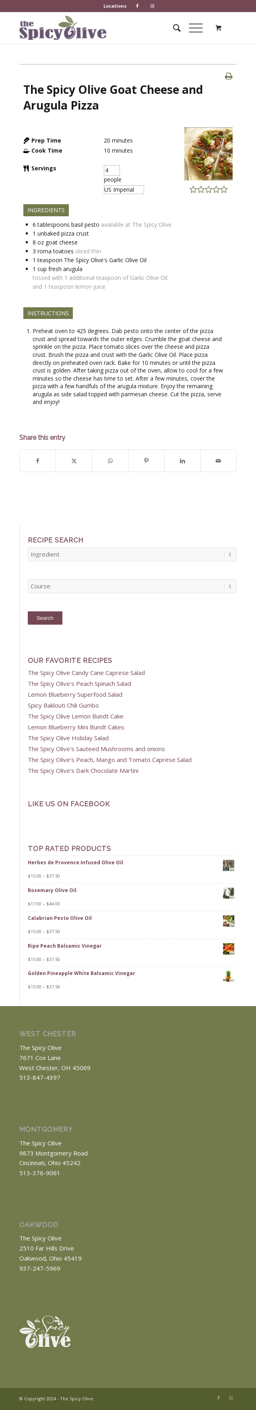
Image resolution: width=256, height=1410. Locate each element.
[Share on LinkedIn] (182, 461)
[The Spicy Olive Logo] (62, 28)
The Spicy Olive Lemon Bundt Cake (76, 716)
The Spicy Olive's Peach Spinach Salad (79, 683)
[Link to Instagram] (231, 1398)
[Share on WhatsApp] (110, 461)
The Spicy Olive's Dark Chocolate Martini (83, 770)
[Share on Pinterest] (146, 461)
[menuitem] (115, 6)
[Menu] (192, 28)
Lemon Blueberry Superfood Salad (75, 694)
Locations (114, 6)
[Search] (173, 28)
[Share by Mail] (219, 461)
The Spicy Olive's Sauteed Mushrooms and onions (96, 749)
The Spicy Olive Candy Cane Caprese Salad (86, 673)
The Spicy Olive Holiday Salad (68, 738)
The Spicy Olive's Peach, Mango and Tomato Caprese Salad (110, 760)
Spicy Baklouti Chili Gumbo (63, 705)
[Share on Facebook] (38, 461)
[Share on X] (74, 461)
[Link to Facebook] (219, 1398)
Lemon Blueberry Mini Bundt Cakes (76, 727)
